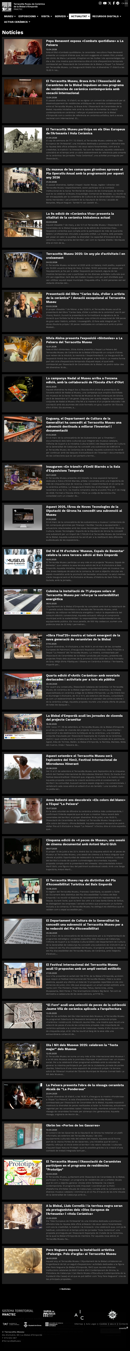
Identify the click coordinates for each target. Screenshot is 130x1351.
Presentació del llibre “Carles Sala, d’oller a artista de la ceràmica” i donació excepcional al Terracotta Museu (85, 298)
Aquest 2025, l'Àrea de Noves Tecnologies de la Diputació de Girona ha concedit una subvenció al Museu (84, 511)
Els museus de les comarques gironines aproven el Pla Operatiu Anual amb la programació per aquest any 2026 (85, 173)
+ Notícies (64, 1289)
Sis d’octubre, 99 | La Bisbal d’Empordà (22, 1335)
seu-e (113, 1324)
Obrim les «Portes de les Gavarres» (73, 1125)
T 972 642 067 (9, 1338)
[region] (65, 1315)
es (126, 3)
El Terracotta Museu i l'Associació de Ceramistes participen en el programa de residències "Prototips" (83, 1165)
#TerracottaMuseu (11, 1341)
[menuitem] (100, 3)
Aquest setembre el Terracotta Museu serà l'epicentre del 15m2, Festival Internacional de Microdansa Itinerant (81, 760)
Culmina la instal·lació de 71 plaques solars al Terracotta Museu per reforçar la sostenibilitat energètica (82, 595)
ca (123, 3)
